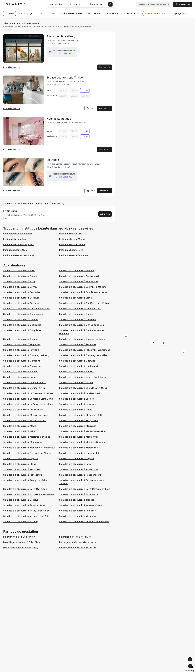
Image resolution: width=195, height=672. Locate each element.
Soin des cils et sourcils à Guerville (77, 360)
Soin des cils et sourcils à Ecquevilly (21, 344)
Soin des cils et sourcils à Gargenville (22, 360)
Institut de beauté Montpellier (18, 244)
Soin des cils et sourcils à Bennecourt (78, 281)
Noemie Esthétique (59, 118)
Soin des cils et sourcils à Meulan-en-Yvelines (83, 431)
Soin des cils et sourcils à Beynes (20, 286)
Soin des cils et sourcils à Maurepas (77, 426)
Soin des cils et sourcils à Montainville (78, 436)
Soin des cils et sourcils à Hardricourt (78, 366)
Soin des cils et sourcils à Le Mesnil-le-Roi (81, 393)
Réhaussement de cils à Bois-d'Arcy (77, 547)
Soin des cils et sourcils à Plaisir (19, 464)
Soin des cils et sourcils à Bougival (21, 297)
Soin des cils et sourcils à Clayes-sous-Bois (81, 325)
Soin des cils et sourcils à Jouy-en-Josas (24, 382)
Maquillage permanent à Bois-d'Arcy (21, 542)
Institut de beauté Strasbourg (18, 255)
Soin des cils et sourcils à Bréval (75, 297)
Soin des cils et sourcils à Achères (76, 270)
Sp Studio (53, 159)
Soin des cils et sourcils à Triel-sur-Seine (24, 505)
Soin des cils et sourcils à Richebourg (22, 474)
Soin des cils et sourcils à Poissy (76, 464)
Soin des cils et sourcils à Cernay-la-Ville (80, 308)
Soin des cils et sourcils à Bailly (19, 281)
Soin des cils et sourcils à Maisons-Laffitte (81, 415)
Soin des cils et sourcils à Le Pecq (76, 398)
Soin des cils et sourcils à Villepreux (77, 516)
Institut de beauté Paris (71, 250)
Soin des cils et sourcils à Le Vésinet (78, 404)
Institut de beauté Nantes (72, 244)
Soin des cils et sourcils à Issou (19, 377)
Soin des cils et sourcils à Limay (75, 409)
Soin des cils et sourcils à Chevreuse (22, 325)
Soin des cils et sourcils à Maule (19, 426)
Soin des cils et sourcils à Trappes (76, 499)
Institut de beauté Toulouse (73, 255)
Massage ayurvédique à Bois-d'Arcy (77, 542)
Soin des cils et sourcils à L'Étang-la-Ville (24, 388)
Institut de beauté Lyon (15, 239)
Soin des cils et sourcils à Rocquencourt (80, 474)
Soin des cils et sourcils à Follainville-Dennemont (84, 349)
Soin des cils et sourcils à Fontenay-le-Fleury (26, 355)
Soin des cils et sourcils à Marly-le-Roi (78, 420)
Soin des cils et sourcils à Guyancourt (22, 366)
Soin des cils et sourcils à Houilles (76, 371)
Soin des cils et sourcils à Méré (19, 431)
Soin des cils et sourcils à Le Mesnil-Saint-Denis (28, 398)
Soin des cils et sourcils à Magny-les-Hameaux (27, 415)
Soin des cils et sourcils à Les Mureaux (23, 409)
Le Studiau (10, 211)
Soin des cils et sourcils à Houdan (20, 371)
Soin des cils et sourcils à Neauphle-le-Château (27, 453)
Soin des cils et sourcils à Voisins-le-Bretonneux (84, 521)
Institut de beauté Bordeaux (17, 233)
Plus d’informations (11, 67)
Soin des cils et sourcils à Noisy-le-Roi (79, 453)
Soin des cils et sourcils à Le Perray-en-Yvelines (28, 404)
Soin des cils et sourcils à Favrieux (21, 349)
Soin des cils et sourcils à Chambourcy (23, 314)
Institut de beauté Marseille (73, 239)
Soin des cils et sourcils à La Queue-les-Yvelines (28, 393)
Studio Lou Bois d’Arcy (61, 36)
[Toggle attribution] (192, 669)
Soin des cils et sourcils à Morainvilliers (79, 447)
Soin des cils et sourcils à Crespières (22, 339)
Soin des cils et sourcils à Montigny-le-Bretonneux (29, 447)
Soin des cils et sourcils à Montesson (22, 442)
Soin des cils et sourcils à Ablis (19, 270)
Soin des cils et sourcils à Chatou (20, 319)
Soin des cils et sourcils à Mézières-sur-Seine (26, 436)
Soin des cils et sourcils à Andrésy (21, 276)
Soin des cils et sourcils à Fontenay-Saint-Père (83, 355)
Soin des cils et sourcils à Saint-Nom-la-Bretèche (28, 494)
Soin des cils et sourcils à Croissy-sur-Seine (82, 339)
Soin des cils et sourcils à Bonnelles (21, 292)
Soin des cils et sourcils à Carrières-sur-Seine (26, 308)
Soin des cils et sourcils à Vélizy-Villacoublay (26, 510)
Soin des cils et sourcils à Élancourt (77, 344)
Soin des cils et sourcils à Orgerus (20, 458)
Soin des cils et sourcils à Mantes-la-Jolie (24, 420)
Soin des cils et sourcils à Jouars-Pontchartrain (83, 377)
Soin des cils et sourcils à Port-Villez (22, 469)
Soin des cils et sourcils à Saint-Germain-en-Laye (84, 489)
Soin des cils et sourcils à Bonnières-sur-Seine (83, 292)
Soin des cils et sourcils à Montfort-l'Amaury (82, 442)
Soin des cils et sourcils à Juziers (76, 382)
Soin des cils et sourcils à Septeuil (20, 499)
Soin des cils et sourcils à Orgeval (76, 458)
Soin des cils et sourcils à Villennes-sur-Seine (26, 516)
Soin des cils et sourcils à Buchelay (21, 303)
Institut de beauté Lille (70, 233)
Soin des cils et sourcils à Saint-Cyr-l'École (25, 489)
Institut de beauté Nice (15, 250)
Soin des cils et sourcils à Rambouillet (78, 469)
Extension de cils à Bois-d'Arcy (75, 536)
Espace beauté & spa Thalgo (65, 77)
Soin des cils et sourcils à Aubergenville (79, 276)
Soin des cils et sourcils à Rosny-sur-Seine (25, 480)
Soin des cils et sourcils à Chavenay (77, 319)
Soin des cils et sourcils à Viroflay (20, 521)
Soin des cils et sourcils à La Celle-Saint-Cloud (83, 388)
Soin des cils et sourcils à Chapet (76, 314)
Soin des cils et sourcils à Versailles (77, 510)
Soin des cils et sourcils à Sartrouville (78, 494)
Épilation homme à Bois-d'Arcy (19, 536)
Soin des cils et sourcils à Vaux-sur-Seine (80, 505)
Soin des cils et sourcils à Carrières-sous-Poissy (84, 303)
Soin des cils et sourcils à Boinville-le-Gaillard (82, 286)
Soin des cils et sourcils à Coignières (22, 330)
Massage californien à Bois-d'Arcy (20, 547)
